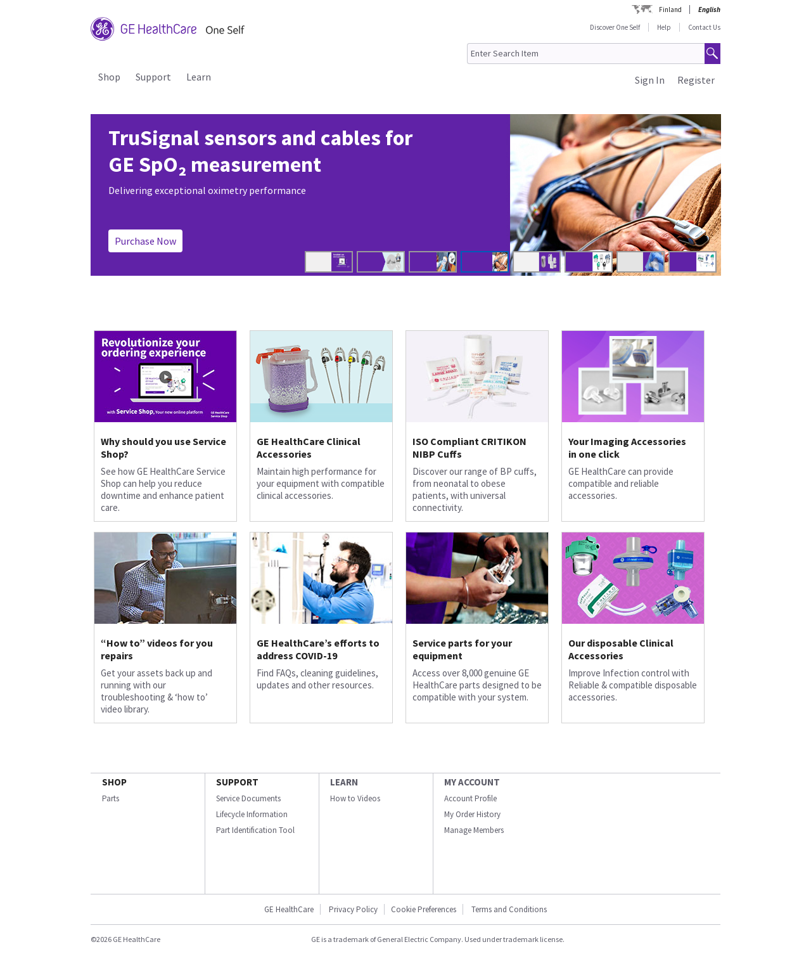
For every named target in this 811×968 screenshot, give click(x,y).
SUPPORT (237, 782)
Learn (198, 76)
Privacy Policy (352, 909)
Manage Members (474, 830)
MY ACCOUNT (472, 782)
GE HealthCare (289, 909)
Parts (110, 798)
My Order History (472, 814)
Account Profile (470, 798)
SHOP (114, 782)
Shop (109, 76)
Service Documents (248, 798)
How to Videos (355, 798)
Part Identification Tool (255, 830)
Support (153, 76)
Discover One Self (615, 27)
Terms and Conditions (509, 909)
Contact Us (704, 27)
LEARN (344, 782)
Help (664, 27)
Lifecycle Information (252, 814)
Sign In (650, 80)
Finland (670, 9)
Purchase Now (145, 241)
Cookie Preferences (423, 909)
